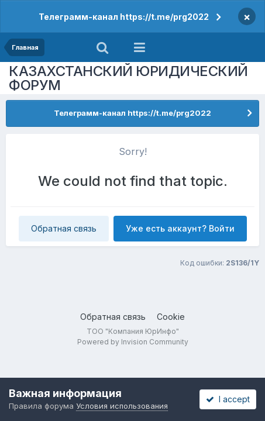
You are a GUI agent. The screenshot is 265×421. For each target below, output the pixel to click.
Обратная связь (64, 228)
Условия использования (122, 405)
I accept (228, 399)
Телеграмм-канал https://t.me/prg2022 (124, 17)
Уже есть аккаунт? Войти (180, 228)
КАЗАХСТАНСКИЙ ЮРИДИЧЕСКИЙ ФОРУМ (128, 78)
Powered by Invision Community (132, 341)
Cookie (171, 317)
